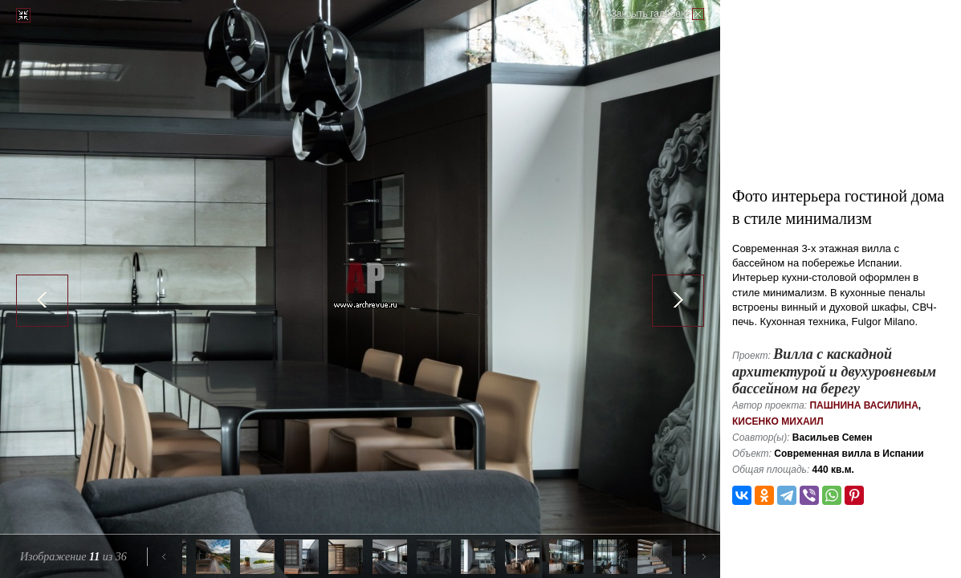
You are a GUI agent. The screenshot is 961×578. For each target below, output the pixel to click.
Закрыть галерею (649, 13)
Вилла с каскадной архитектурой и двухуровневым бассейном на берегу (834, 371)
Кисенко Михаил (778, 421)
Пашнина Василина (863, 405)
